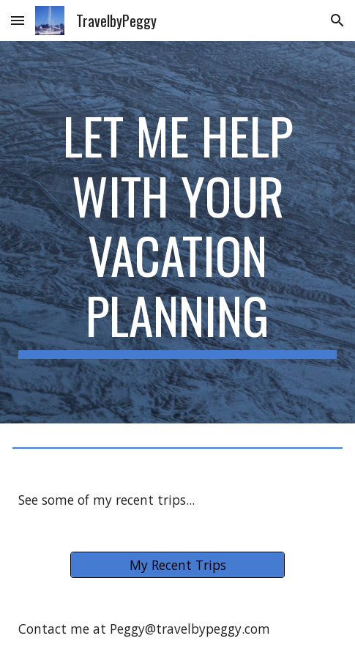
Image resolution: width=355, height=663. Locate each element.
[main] (177, 232)
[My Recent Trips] (177, 565)
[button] (17, 20)
